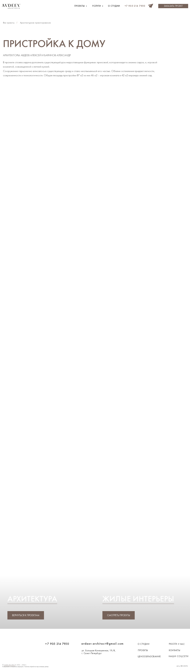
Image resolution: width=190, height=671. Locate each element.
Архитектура (32, 598)
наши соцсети (179, 656)
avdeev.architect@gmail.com (102, 644)
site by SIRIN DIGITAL (182, 666)
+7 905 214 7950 (57, 644)
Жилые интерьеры (138, 598)
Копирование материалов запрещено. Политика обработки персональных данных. (25, 667)
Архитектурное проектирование (35, 22)
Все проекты (8, 22)
